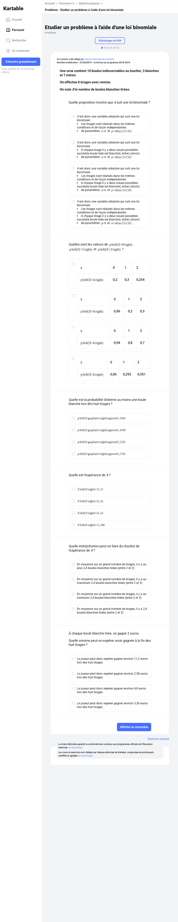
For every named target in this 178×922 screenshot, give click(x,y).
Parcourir (15, 30)
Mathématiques (89, 3)
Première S (66, 3)
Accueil (14, 19)
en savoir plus (75, 747)
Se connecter (18, 51)
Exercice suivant (158, 739)
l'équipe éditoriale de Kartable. (99, 59)
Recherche (16, 40)
